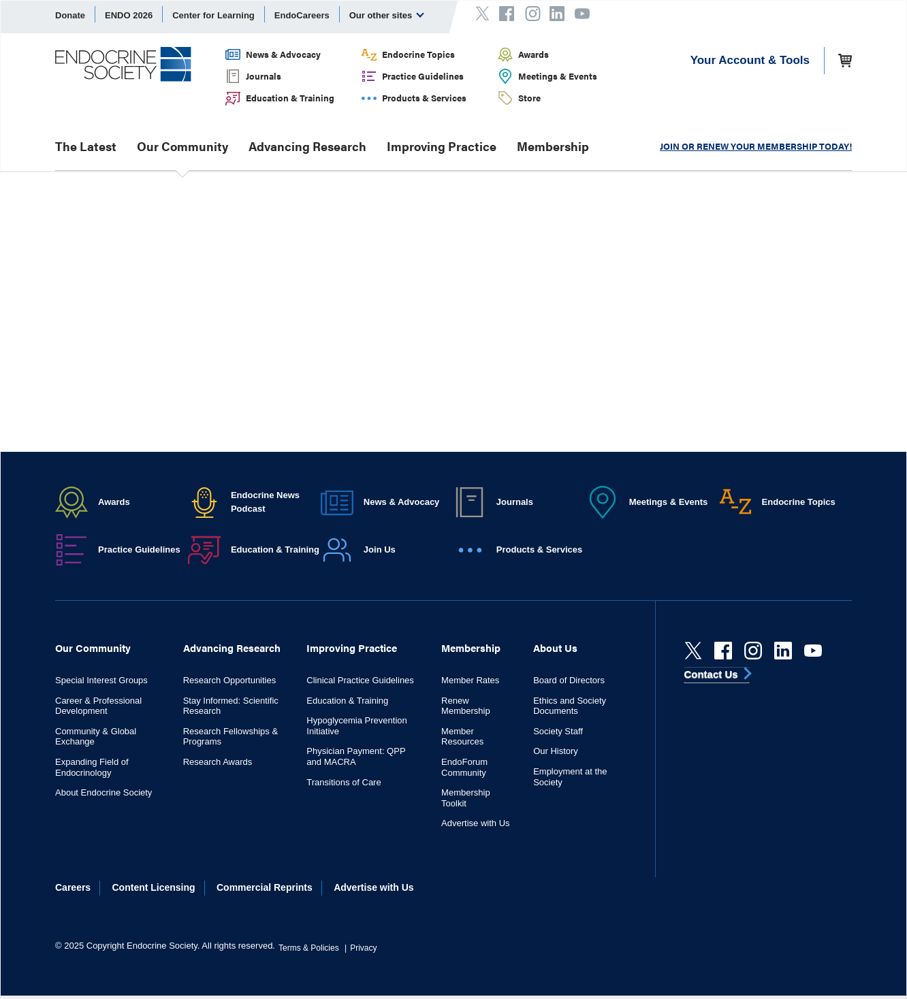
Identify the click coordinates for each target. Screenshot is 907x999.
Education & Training (290, 97)
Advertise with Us (475, 823)
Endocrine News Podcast (265, 502)
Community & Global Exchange (95, 736)
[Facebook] (723, 650)
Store (529, 97)
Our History (555, 751)
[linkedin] (783, 650)
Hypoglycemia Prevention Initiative (356, 725)
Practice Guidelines (423, 75)
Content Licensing (153, 887)
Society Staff (558, 731)
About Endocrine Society (103, 792)
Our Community (182, 146)
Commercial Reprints (265, 887)
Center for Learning (213, 15)
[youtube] (813, 650)
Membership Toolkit (465, 797)
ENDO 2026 (129, 15)
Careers (73, 887)
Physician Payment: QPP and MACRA (355, 756)
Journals (263, 75)
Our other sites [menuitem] (386, 15)
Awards (533, 54)
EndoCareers (302, 15)
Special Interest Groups (101, 680)
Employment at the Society (570, 776)
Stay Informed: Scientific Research (231, 706)
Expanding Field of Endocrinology (92, 767)
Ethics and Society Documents (569, 706)
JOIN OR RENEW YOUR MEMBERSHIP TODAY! (756, 146)
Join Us (380, 549)
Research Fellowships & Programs (230, 736)
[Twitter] (693, 650)
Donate (70, 15)
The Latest (85, 146)
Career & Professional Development (98, 706)
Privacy (363, 948)
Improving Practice (441, 146)
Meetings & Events (557, 75)
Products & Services (424, 97)
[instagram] (753, 650)
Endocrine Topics (418, 54)
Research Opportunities (229, 680)
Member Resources (462, 736)
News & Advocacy (283, 54)
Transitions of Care (343, 782)
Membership (553, 146)
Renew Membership (465, 706)
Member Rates (470, 680)
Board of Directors (569, 680)
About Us (555, 647)
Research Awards (218, 762)
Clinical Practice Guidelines (360, 680)
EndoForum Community (464, 767)
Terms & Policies (309, 948)
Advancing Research (307, 146)
